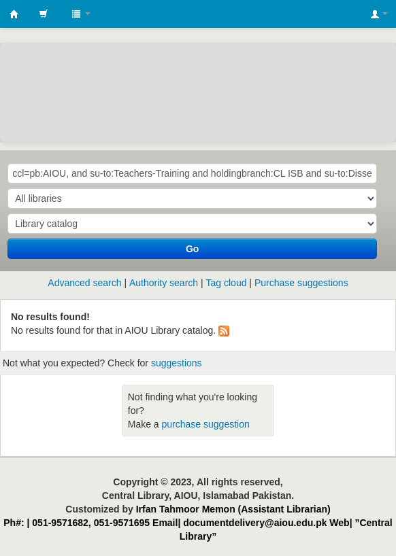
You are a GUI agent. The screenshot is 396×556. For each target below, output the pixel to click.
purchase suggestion (206, 424)
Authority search (163, 282)
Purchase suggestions (301, 282)
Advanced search (84, 282)
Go (192, 248)
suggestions (176, 363)
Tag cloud (226, 282)
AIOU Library (14, 14)
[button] (44, 13)
